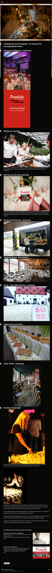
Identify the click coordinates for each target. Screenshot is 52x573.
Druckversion (5, 569)
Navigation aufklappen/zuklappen (26, 1)
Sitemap (12, 569)
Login (49, 569)
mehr (5, 538)
